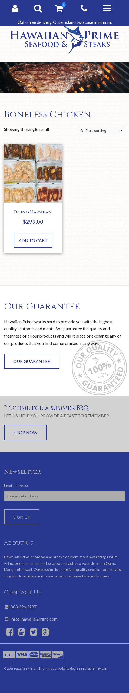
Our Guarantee (31, 361)
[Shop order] (101, 131)
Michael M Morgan (94, 668)
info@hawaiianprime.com (31, 618)
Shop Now (25, 432)
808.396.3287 (20, 606)
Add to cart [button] (33, 240)
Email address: (16, 485)
